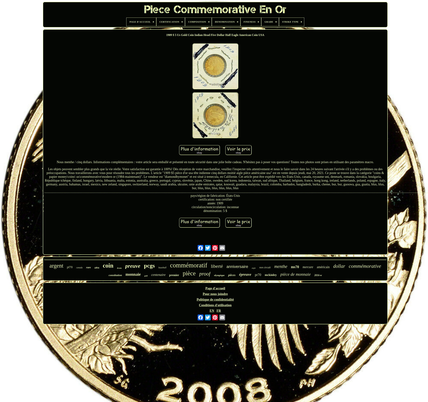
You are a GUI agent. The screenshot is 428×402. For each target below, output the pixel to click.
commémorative (365, 266)
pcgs (149, 265)
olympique (219, 275)
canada (79, 267)
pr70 (258, 275)
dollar (339, 266)
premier (174, 275)
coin (108, 265)
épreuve (245, 274)
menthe (280, 266)
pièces (231, 275)
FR (219, 311)
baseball (162, 267)
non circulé (265, 267)
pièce (189, 273)
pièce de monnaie (295, 274)
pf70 (70, 267)
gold (146, 276)
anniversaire (237, 266)
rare (88, 267)
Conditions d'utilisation (215, 305)
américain (323, 267)
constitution (115, 275)
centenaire (158, 275)
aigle (254, 268)
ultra (96, 267)
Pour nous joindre (215, 294)
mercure (308, 267)
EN (212, 311)
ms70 (295, 267)
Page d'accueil (215, 288)
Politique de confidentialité (215, 299)
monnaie (133, 274)
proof (204, 274)
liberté (217, 266)
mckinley (271, 275)
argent (56, 266)
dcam (119, 268)
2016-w (318, 275)
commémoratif (188, 265)
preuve (132, 266)
